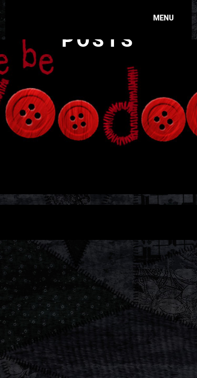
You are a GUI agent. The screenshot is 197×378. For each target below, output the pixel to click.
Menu (163, 18)
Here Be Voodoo (69, 13)
